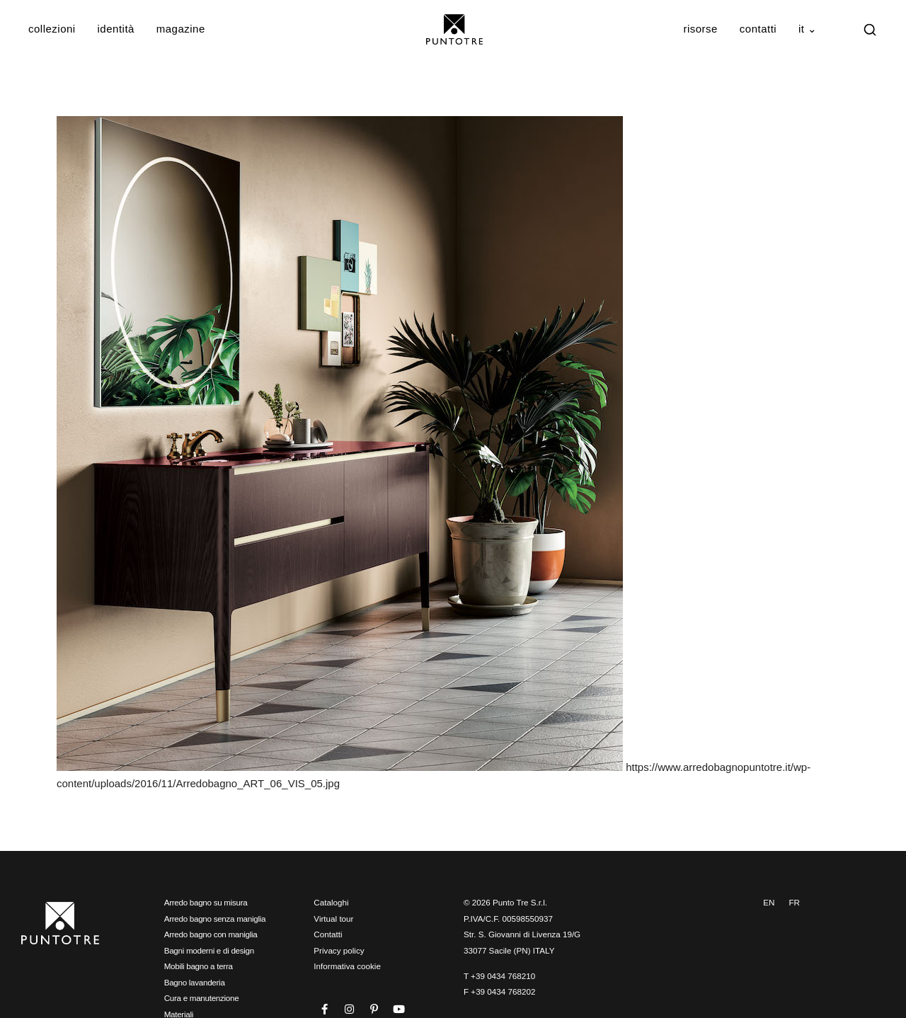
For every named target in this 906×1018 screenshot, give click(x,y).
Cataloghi (331, 902)
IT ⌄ (808, 29)
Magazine (180, 29)
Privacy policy (339, 950)
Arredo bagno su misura (206, 902)
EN (768, 902)
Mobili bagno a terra (198, 966)
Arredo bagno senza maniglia (215, 918)
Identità (116, 29)
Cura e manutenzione (201, 997)
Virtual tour (333, 918)
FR (794, 902)
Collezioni (52, 29)
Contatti (758, 29)
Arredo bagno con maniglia (211, 934)
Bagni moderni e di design (209, 950)
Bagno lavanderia (194, 982)
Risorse (700, 29)
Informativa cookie (347, 966)
